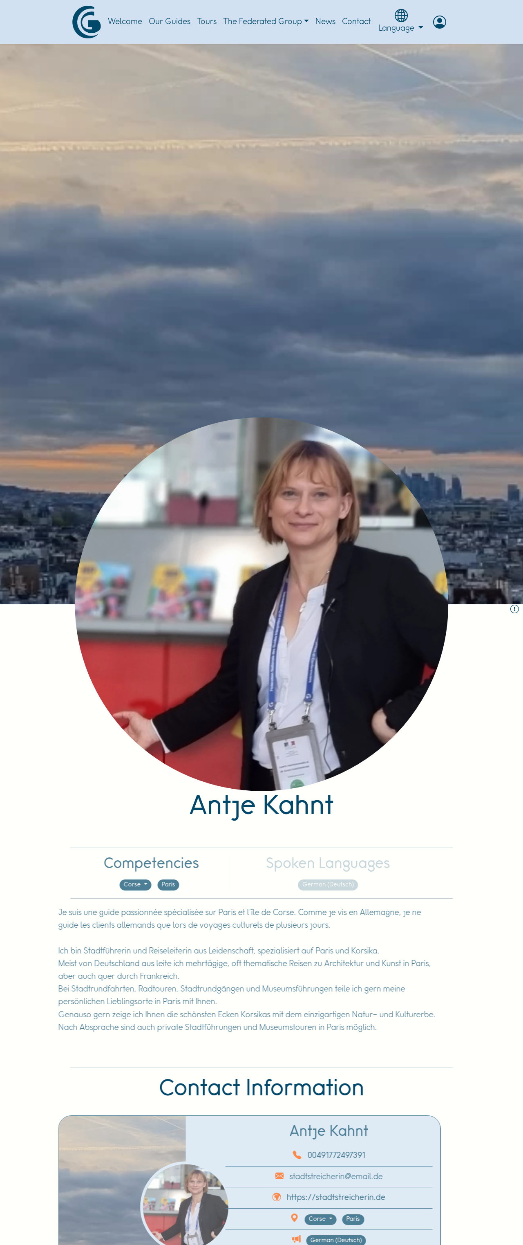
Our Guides (169, 22)
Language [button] (401, 21)
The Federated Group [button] (262, 22)
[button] (440, 22)
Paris (145, 885)
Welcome (125, 22)
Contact (356, 22)
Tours (207, 22)
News (325, 22)
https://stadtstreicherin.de (313, 1197)
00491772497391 (313, 1155)
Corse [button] (110, 885)
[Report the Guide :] (514, 609)
